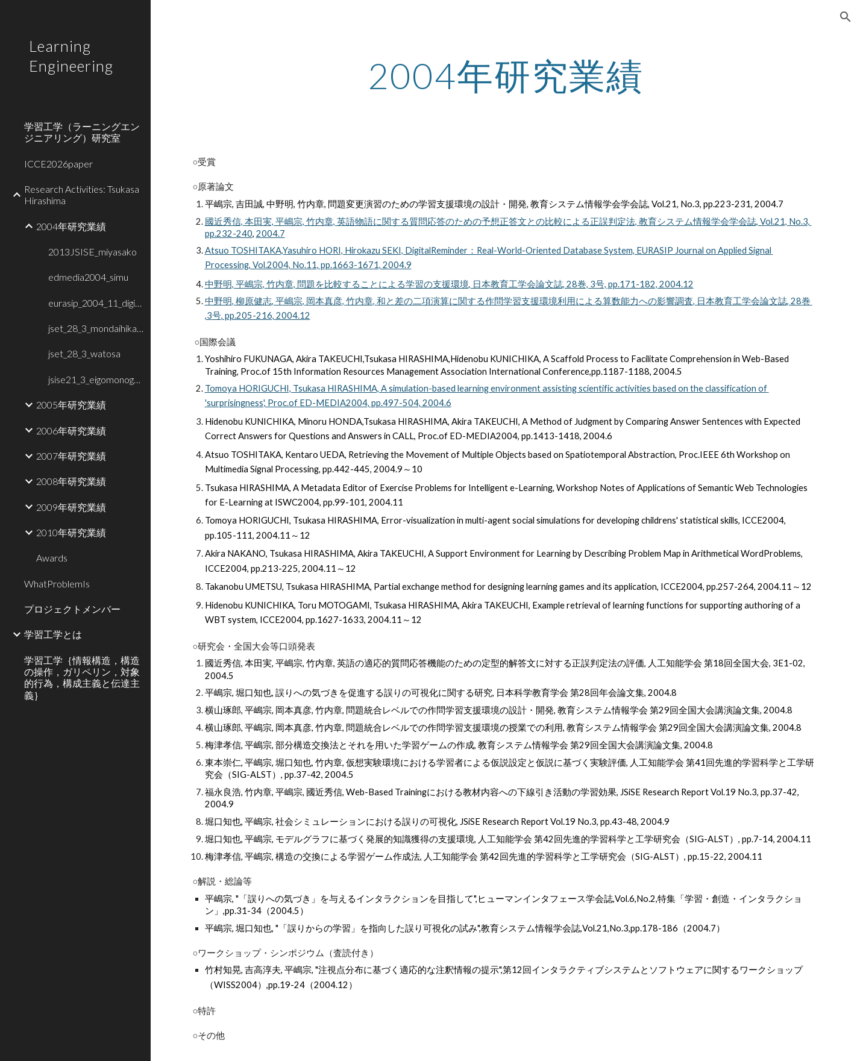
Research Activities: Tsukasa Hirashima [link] (81, 194)
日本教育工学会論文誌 (742, 301)
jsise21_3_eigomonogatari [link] (95, 379)
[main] (505, 75)
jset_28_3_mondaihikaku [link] (95, 328)
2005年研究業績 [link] (71, 404)
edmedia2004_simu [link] (88, 277)
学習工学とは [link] (53, 634)
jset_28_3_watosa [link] (84, 353)
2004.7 (270, 233)
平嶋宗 (289, 301)
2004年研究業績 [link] (71, 226)
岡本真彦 (324, 301)
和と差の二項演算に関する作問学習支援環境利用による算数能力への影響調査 (535, 301)
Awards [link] (51, 557)
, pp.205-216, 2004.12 (265, 315)
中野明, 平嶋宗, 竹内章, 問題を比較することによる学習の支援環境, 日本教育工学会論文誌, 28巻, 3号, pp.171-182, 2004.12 (449, 284)
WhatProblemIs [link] (57, 583)
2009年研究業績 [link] (71, 507)
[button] (845, 16)
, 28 (794, 301)
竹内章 (359, 301)
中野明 (218, 301)
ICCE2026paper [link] (58, 163)
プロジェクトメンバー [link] (72, 609)
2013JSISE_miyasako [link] (92, 251)
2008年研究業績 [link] (71, 481)
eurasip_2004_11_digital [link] (95, 302)
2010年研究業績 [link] (71, 532)
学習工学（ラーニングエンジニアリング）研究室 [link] (82, 131)
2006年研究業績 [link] (71, 430)
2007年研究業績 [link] (71, 456)
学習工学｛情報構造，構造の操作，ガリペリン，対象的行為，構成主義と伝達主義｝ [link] (82, 677)
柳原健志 (254, 301)
